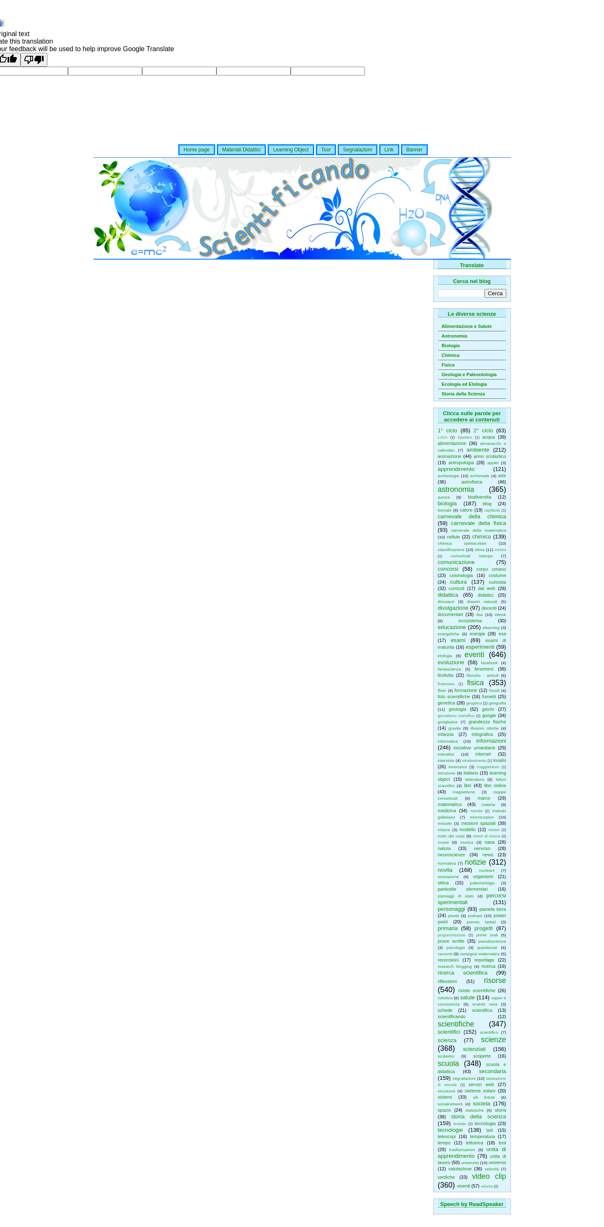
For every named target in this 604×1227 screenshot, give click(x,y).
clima (479, 549)
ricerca (488, 966)
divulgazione (453, 608)
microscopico (482, 817)
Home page (197, 150)
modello (467, 829)
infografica (482, 734)
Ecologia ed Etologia (464, 384)
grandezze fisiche (487, 721)
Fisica (448, 364)
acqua (488, 436)
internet (483, 753)
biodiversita (479, 496)
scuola (448, 1063)
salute (467, 997)
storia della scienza (478, 1116)
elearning (491, 627)
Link (389, 150)
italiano (470, 772)
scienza (447, 1040)
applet (493, 462)
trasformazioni (462, 1149)
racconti (445, 953)
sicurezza (447, 1091)
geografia (497, 703)
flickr (442, 690)
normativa (447, 863)
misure (444, 829)
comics (500, 550)
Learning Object (291, 150)
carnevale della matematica (478, 530)
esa (502, 633)
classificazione (451, 549)
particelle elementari (463, 889)
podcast (475, 915)
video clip (489, 1176)
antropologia (461, 462)
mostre (494, 830)
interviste (446, 760)
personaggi (451, 909)
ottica (443, 882)
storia (500, 1110)
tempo (444, 1142)
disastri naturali (482, 601)
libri (467, 785)
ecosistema (470, 620)
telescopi (447, 1136)
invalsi (499, 760)
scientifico (489, 1032)
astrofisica (471, 481)
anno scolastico (490, 456)
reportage (484, 959)
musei (443, 842)
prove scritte (451, 941)
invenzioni (457, 766)
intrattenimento (474, 761)
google (489, 715)
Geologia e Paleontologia (469, 374)
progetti (483, 928)
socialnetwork (450, 1104)
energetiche (449, 634)
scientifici (449, 1032)
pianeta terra (492, 909)
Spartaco (465, 437)
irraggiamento (488, 767)
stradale (459, 1124)
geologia (457, 709)
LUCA (443, 437)
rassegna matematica (480, 953)
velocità (492, 1169)
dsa (479, 614)
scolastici (446, 1056)
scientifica (482, 1010)
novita (445, 870)
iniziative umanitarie (474, 747)
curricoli (456, 588)
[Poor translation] (34, 60)
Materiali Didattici (241, 150)
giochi (488, 709)
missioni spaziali (478, 823)
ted (490, 1130)
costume (497, 575)
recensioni (448, 959)
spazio (444, 1110)
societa (481, 1103)
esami (457, 640)
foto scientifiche (454, 696)
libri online (495, 785)
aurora (444, 497)
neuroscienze (451, 854)
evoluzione (451, 662)
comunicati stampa (471, 556)
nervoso (482, 848)
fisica (475, 682)
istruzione (447, 773)
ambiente (477, 450)
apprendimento (456, 469)
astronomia (456, 489)
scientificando (452, 1016)
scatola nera (484, 1004)
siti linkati (484, 1097)
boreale (445, 510)
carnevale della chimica (472, 516)
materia (488, 804)
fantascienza (449, 669)
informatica (448, 741)
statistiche (475, 1110)
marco (483, 798)
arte (502, 475)
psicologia (455, 947)
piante (453, 915)
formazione (466, 690)
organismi (483, 876)
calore (466, 509)
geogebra (474, 703)
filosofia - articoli (482, 675)
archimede (479, 475)
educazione (452, 627)
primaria (448, 928)
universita (470, 1162)
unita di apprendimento (472, 1152)
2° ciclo (483, 430)
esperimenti (480, 647)
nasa (489, 842)
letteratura (474, 779)
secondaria (492, 1071)
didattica (448, 595)
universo (497, 1162)
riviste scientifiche (476, 990)
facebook (489, 662)
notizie (475, 862)
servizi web (481, 1084)
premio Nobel (481, 922)
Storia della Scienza (463, 393)
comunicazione (456, 562)
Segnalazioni (357, 150)
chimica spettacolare (462, 543)
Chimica (451, 355)
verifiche (446, 1177)
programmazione (452, 935)
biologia (447, 503)
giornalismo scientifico (456, 716)
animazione (449, 456)
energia (477, 633)
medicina (447, 810)
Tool (326, 150)
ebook (500, 614)
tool (502, 1142)
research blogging (455, 966)
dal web (486, 588)
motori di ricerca (486, 836)
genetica (447, 702)
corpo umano (491, 569)
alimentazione (452, 443)
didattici (485, 595)
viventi (463, 1185)
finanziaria (446, 684)
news (487, 854)
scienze (493, 1039)
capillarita (492, 510)
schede (445, 1010)
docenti (489, 608)
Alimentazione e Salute (467, 326)
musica (466, 842)
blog (487, 503)
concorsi (448, 569)
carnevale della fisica (478, 523)
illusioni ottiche (485, 728)
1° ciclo (448, 430)
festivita (445, 675)
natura (444, 848)
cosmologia (461, 575)
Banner (414, 150)
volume (486, 1186)
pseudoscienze (492, 941)
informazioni (491, 741)
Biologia (451, 345)
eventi (474, 654)
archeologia (448, 475)
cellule (453, 536)
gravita (454, 728)
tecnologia (485, 1123)
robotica (445, 998)
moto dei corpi (451, 836)
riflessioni (447, 981)
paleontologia (482, 883)
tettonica (475, 1142)
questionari (487, 947)
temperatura (482, 1136)
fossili (494, 690)
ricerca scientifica (463, 973)
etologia (445, 655)
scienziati (474, 1049)
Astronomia (454, 335)
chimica (481, 536)
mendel (476, 811)
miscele (445, 823)
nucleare (487, 870)
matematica (450, 804)
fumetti (489, 696)
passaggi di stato (456, 896)
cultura (458, 582)
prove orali (486, 935)
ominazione (448, 876)
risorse (495, 980)
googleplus (448, 722)
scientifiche (456, 1024)
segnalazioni (464, 1078)
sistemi (445, 1097)
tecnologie (450, 1130)
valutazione (460, 1168)
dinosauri (446, 601)
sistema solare (480, 1090)
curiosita (497, 582)
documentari (450, 614)
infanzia (446, 734)
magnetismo (464, 792)
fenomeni (483, 668)
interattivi (446, 754)
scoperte (482, 1055)
